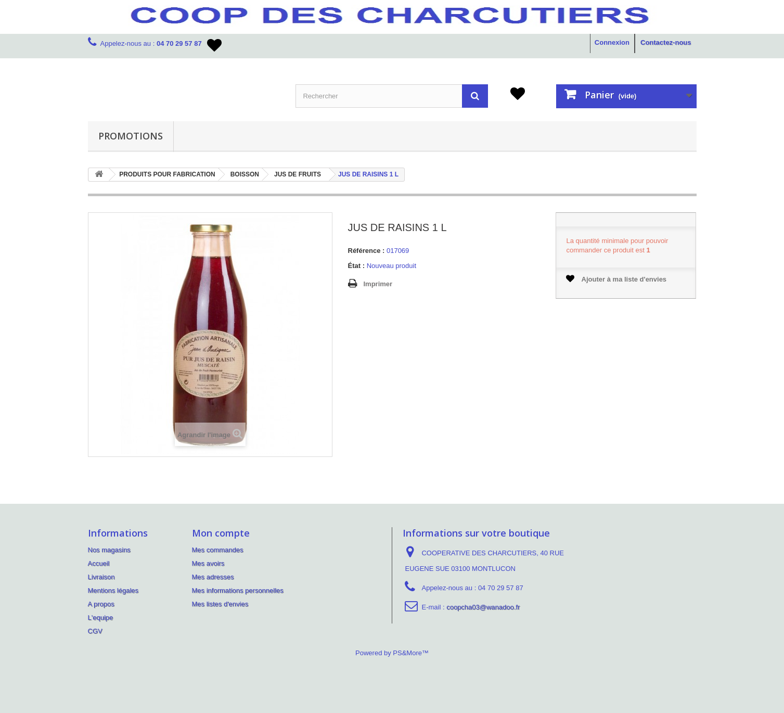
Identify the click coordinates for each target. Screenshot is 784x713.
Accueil (99, 563)
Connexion (612, 42)
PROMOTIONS (130, 136)
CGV (95, 631)
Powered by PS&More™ (392, 653)
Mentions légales (113, 590)
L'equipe (100, 617)
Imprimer (378, 284)
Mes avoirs (208, 563)
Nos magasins (109, 550)
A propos (101, 604)
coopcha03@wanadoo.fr (483, 607)
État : (356, 266)
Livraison (101, 577)
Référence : (366, 250)
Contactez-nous (665, 42)
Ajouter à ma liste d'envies (616, 278)
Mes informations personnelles (238, 590)
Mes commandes (217, 550)
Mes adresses (213, 577)
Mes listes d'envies (220, 604)
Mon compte (221, 533)
